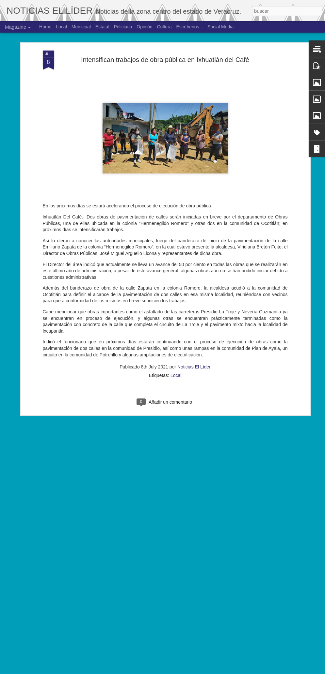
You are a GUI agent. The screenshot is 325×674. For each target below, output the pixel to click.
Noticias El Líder (194, 291)
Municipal (81, 26)
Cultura (164, 26)
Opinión (144, 26)
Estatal (102, 26)
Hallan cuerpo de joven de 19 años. (142, 592)
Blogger (189, 670)
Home (45, 26)
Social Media (220, 26)
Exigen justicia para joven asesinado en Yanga (155, 518)
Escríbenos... (189, 26)
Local (176, 300)
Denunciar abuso (210, 670)
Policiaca (123, 26)
